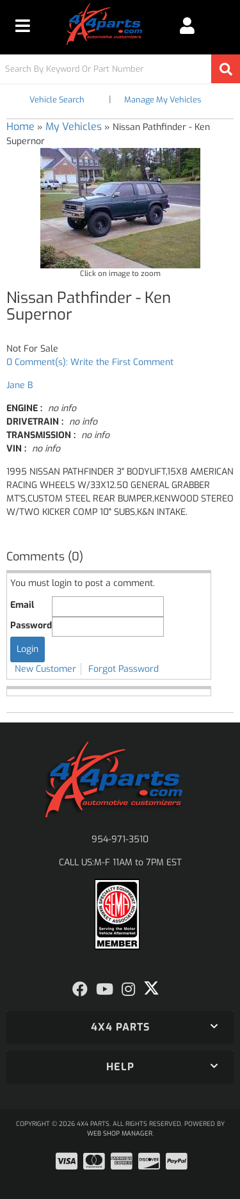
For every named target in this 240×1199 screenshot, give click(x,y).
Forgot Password (123, 669)
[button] (120, 68)
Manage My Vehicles (162, 99)
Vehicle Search (56, 99)
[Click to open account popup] (187, 25)
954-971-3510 (120, 839)
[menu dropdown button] (22, 25)
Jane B (19, 385)
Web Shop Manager (119, 1133)
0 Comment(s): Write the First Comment (89, 362)
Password (31, 625)
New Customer (45, 669)
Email (22, 605)
